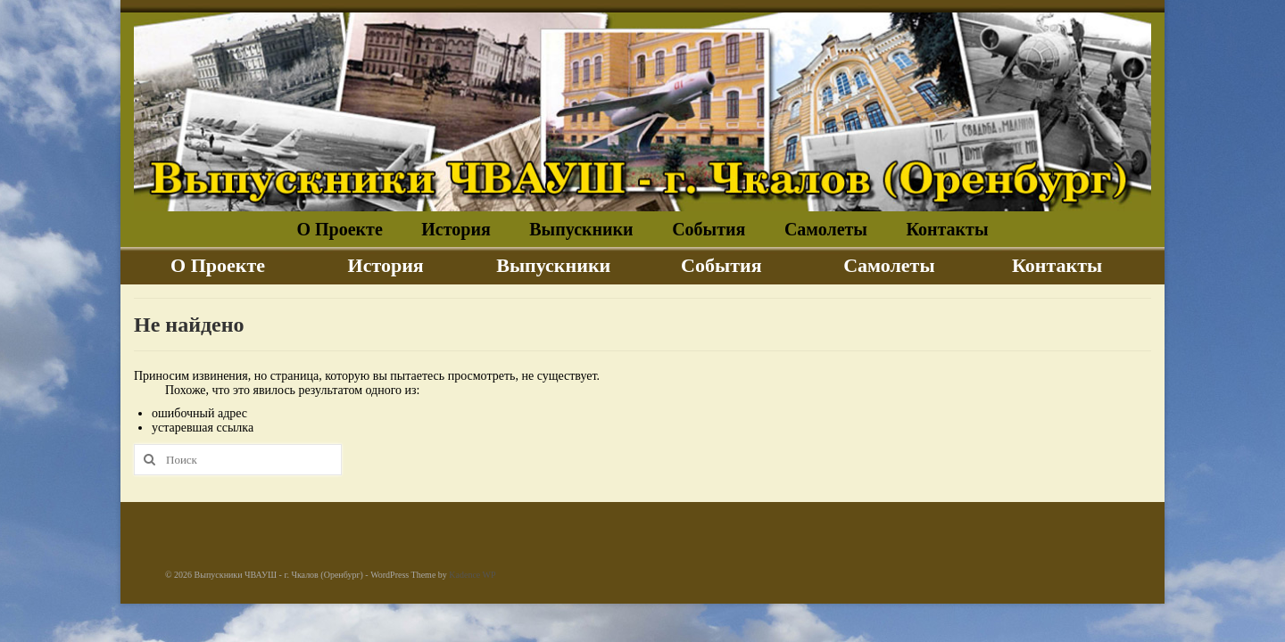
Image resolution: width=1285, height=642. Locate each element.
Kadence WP (472, 575)
